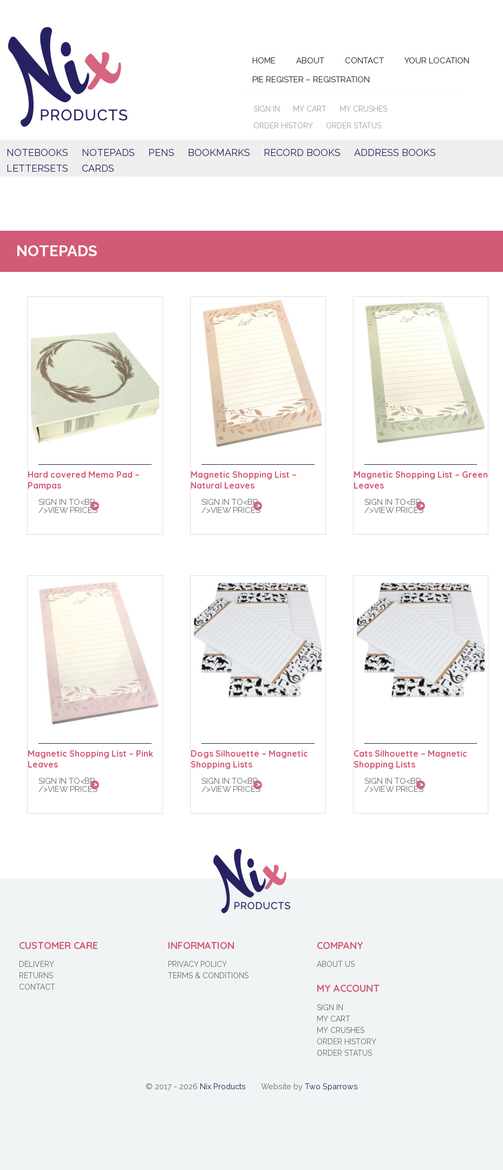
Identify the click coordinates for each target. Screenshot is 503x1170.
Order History (283, 125)
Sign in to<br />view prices (67, 506)
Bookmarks (219, 152)
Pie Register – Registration (311, 79)
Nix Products (223, 1086)
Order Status (353, 125)
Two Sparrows (331, 1086)
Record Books (302, 152)
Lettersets (37, 168)
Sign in (266, 109)
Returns (36, 975)
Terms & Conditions (208, 975)
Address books (395, 152)
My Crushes (363, 109)
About (310, 61)
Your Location (436, 61)
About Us (336, 964)
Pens (161, 152)
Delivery (36, 964)
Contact (364, 61)
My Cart (309, 109)
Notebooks (37, 152)
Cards (98, 168)
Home (264, 61)
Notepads (108, 152)
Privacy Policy (197, 964)
